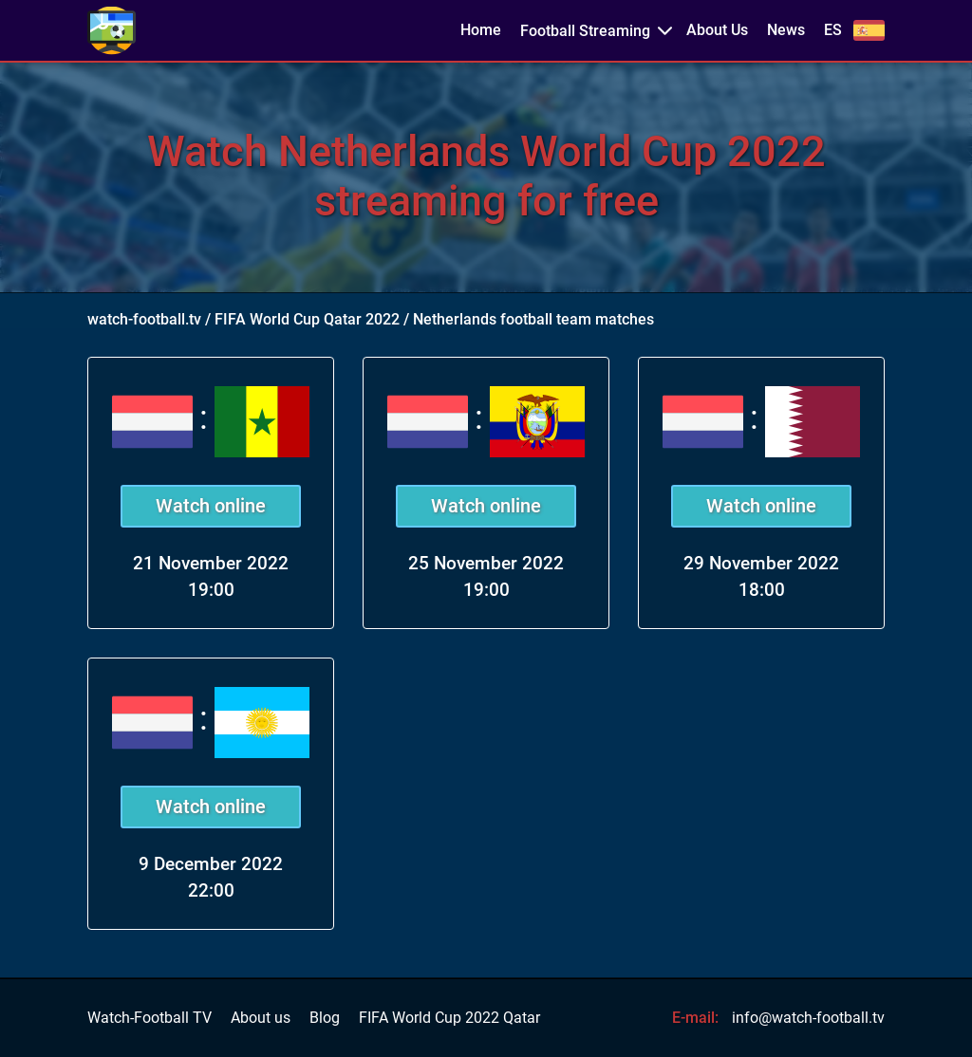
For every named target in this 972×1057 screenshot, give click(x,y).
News (786, 30)
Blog (324, 1018)
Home (480, 30)
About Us (717, 30)
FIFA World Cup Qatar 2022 (307, 319)
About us (260, 1018)
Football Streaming (585, 31)
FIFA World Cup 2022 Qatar (449, 1018)
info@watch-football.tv (808, 1018)
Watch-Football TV (149, 1018)
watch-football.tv (144, 319)
